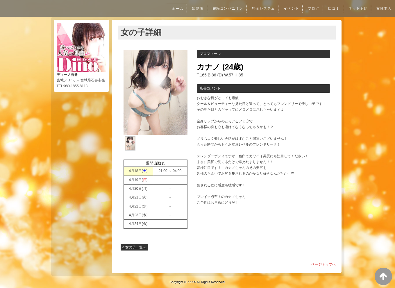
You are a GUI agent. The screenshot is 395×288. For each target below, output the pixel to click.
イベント (287, 8)
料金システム (258, 8)
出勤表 (189, 8)
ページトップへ (323, 264)
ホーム (168, 9)
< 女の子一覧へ (134, 247)
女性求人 (384, 8)
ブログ (310, 8)
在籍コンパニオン (220, 8)
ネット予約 (356, 8)
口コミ (331, 8)
